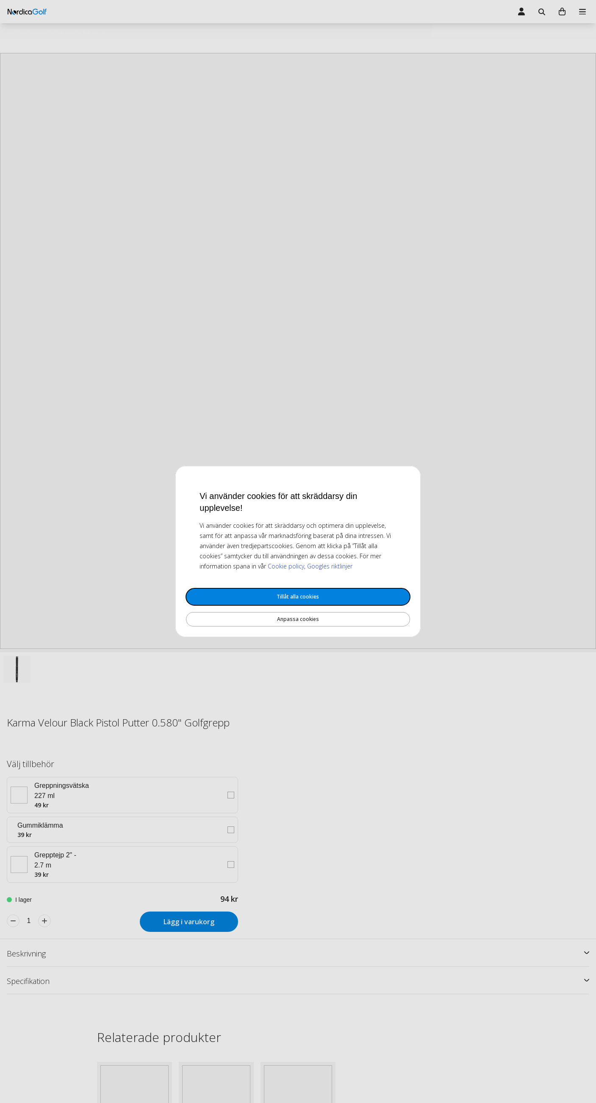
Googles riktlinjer (329, 566)
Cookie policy (286, 566)
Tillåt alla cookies (298, 596)
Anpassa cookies (298, 619)
